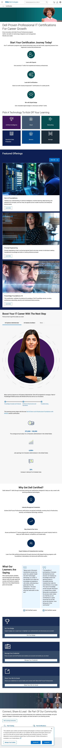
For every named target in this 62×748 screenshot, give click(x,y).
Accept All (46, 742)
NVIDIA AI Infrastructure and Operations (29, 404)
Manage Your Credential (31, 660)
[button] (60, 2)
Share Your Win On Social (31, 685)
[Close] (51, 728)
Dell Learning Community (10, 720)
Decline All (35, 742)
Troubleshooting (44, 403)
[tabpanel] (31, 404)
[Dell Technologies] (11, 2)
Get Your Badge (31, 635)
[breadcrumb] (30, 6)
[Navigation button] (2, 2)
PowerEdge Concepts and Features (12, 403)
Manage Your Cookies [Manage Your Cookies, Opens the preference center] (10, 742)
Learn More (8, 208)
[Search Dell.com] (47, 2)
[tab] (11, 323)
